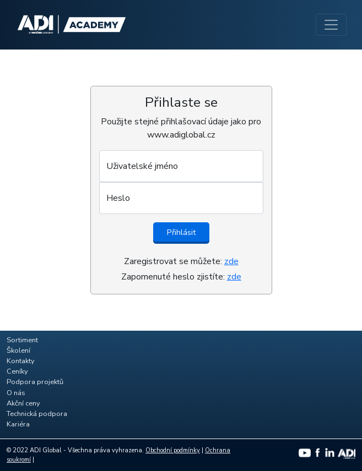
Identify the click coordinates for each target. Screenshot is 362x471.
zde (231, 261)
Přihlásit (181, 232)
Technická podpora (37, 414)
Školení (18, 350)
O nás (16, 393)
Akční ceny (23, 403)
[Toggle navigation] (331, 25)
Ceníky (17, 371)
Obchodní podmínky (172, 450)
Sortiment (22, 340)
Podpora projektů (35, 382)
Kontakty (21, 361)
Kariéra (18, 424)
